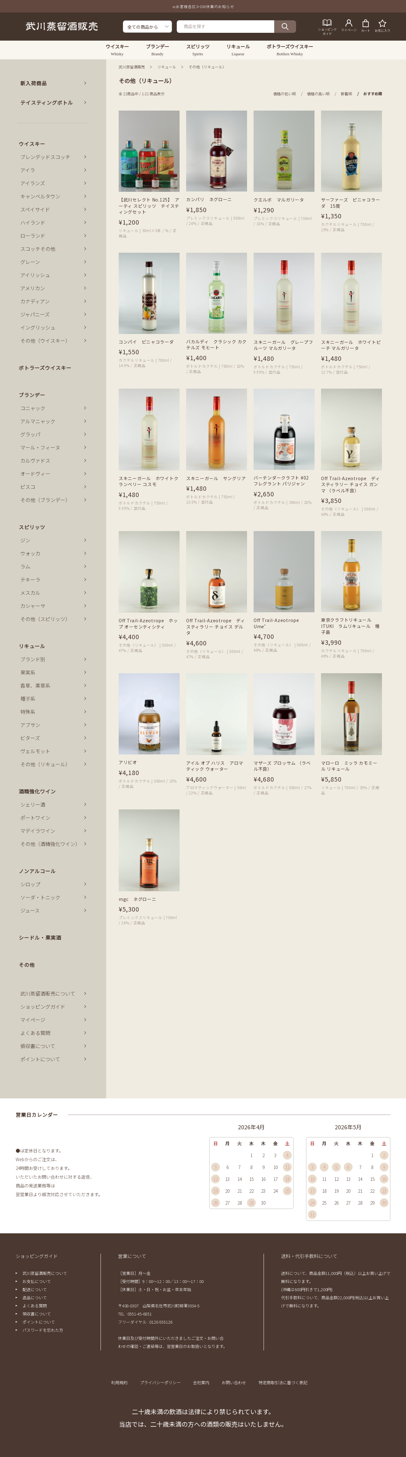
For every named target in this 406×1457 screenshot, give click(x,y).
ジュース (30, 910)
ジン (25, 540)
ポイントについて (40, 1059)
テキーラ (30, 579)
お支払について (36, 1281)
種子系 (27, 698)
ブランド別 (32, 659)
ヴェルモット (35, 751)
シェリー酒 (32, 804)
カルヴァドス (35, 460)
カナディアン (35, 301)
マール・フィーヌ (40, 447)
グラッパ (30, 434)
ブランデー (32, 395)
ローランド (32, 235)
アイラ (27, 170)
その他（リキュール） (207, 66)
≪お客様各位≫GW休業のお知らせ (203, 6)
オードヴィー (35, 473)
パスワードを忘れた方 (42, 1330)
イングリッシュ (37, 327)
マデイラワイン (37, 830)
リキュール (166, 66)
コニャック (32, 408)
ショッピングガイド (42, 1006)
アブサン (30, 724)
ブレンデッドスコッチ (45, 157)
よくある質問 (35, 1033)
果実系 (27, 672)
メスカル (30, 592)
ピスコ (27, 486)
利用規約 (119, 1382)
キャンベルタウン (40, 196)
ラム (25, 566)
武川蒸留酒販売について (47, 993)
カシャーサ (32, 605)
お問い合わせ (234, 1382)
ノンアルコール (37, 871)
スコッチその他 (37, 248)
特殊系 (27, 711)
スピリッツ (32, 527)
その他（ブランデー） (45, 500)
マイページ (32, 1019)
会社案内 (201, 1382)
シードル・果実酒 (40, 937)
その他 (27, 964)
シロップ (30, 884)
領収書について (37, 1046)
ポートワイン (35, 817)
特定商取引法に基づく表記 (283, 1382)
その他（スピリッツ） (45, 619)
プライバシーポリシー (160, 1382)
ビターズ (30, 738)
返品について (34, 1297)
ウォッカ (30, 553)
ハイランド (32, 222)
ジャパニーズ (35, 314)
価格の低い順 (284, 93)
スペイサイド (35, 209)
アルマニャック (37, 421)
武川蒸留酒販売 (132, 66)
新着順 (346, 93)
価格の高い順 (318, 93)
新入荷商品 (33, 83)
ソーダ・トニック (40, 897)
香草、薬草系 (35, 685)
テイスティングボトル (46, 102)
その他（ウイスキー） (45, 340)
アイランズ (32, 183)
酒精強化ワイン (37, 791)
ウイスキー (32, 143)
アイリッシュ (35, 275)
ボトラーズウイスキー (45, 367)
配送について (34, 1289)
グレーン (30, 262)
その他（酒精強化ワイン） (50, 844)
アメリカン (32, 288)
